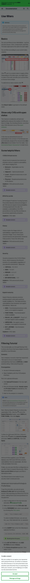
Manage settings (15, 578)
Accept (15, 574)
